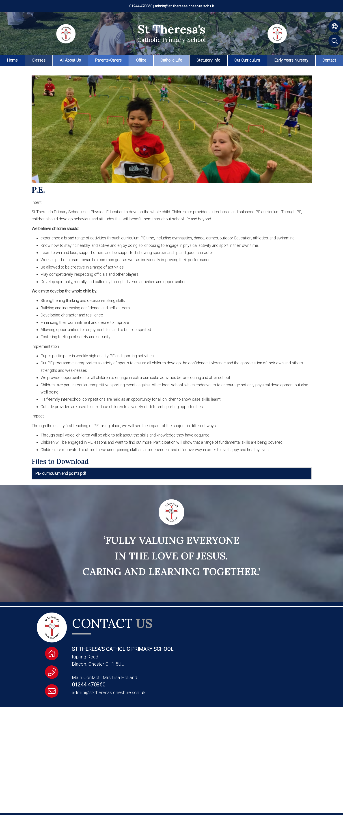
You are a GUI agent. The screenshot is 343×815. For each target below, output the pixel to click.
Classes (38, 60)
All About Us (70, 60)
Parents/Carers (108, 60)
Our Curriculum (247, 60)
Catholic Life (171, 60)
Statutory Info (208, 60)
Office (141, 60)
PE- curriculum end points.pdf (60, 473)
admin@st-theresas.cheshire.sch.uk (184, 6)
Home (12, 60)
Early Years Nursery (291, 60)
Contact (329, 60)
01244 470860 (140, 6)
